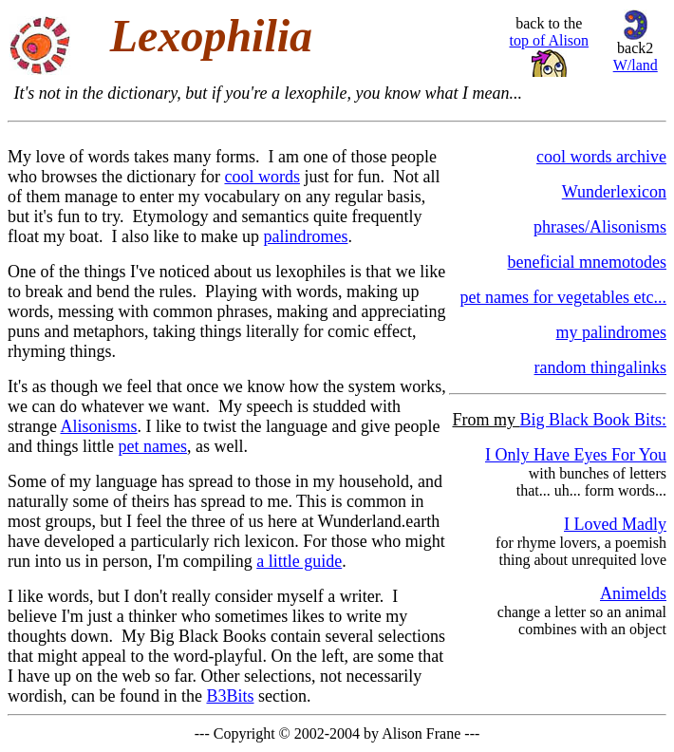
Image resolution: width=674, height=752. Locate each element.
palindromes (305, 236)
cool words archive (601, 156)
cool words (262, 176)
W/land (635, 65)
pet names (153, 446)
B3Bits (229, 695)
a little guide (299, 561)
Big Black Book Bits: (592, 419)
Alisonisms (99, 426)
